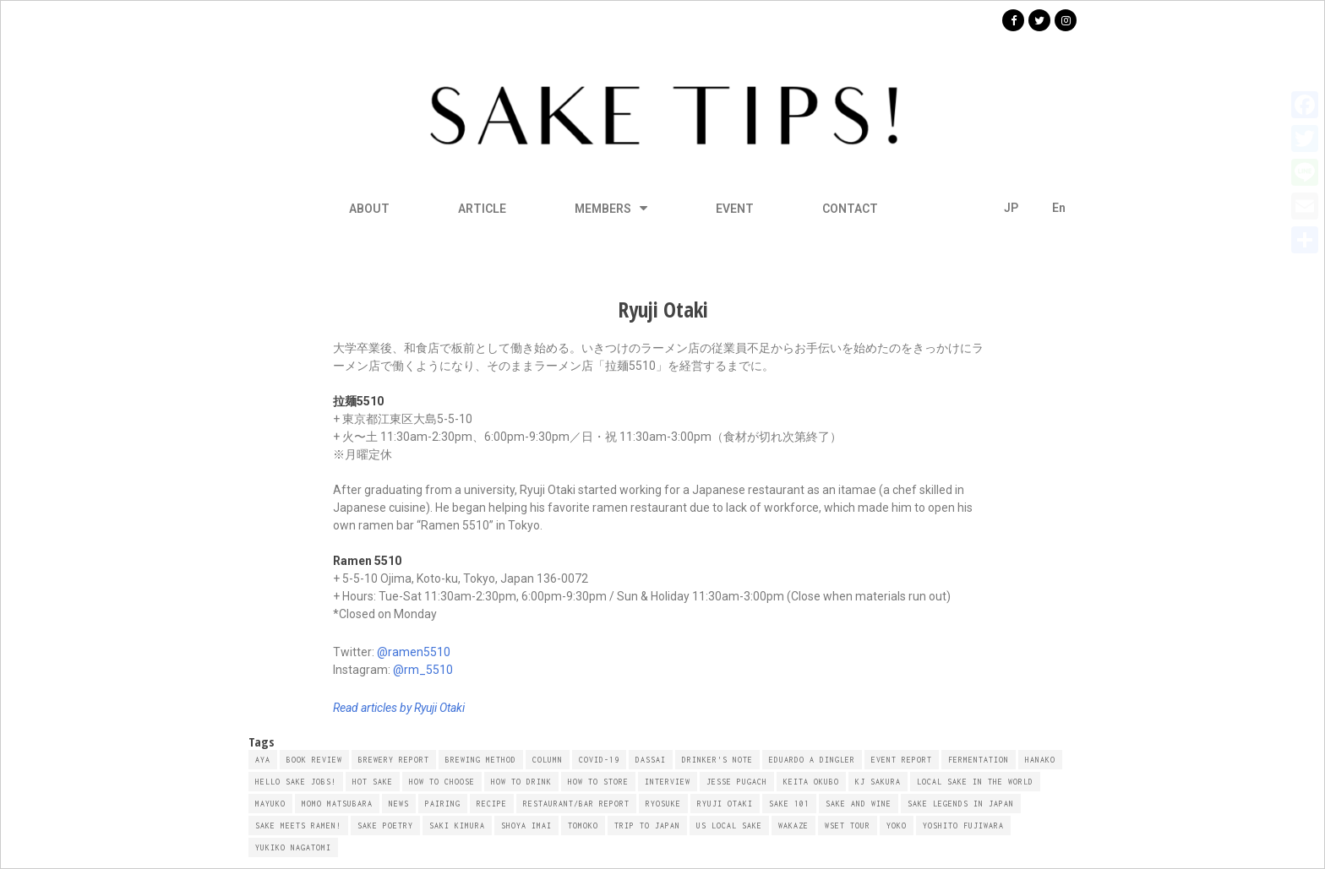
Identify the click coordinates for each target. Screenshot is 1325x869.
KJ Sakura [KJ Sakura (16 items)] (878, 781)
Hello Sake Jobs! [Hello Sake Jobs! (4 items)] (295, 781)
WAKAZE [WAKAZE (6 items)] (793, 825)
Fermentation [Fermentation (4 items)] (978, 759)
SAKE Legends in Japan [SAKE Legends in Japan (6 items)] (961, 803)
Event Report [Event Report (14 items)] (901, 759)
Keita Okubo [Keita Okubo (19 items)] (811, 781)
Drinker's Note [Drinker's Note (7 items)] (717, 759)
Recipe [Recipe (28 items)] (492, 803)
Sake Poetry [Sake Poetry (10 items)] (385, 825)
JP (1011, 208)
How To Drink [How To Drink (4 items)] (521, 781)
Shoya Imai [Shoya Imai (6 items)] (526, 825)
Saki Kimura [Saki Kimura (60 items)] (457, 825)
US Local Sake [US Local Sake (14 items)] (729, 825)
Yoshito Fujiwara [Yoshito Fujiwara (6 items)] (963, 825)
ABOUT (369, 208)
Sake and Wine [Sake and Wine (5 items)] (859, 803)
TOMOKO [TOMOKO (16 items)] (583, 825)
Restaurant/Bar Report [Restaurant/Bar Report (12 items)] (576, 803)
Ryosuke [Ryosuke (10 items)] (663, 803)
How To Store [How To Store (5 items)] (598, 781)
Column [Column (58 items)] (547, 759)
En (1059, 208)
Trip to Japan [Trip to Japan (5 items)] (647, 825)
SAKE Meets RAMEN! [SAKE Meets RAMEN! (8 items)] (298, 825)
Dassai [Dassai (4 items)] (650, 759)
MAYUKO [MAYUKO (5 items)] (270, 803)
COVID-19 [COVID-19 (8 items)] (599, 759)
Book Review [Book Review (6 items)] (314, 759)
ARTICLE (482, 208)
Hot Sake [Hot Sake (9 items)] (372, 781)
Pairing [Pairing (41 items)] (443, 803)
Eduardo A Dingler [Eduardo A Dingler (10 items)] (812, 759)
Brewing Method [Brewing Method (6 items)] (480, 759)
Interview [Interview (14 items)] (667, 781)
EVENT (735, 208)
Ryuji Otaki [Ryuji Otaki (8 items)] (725, 803)
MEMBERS (611, 208)
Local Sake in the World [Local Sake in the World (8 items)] (975, 781)
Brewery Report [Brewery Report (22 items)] (393, 759)
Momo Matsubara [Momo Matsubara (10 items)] (337, 803)
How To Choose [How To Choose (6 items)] (442, 781)
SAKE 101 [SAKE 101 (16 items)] (789, 803)
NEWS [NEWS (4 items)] (399, 803)
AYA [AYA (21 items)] (262, 759)
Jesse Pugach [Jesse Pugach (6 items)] (736, 781)
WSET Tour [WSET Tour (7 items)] (847, 825)
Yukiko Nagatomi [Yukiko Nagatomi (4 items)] (293, 847)
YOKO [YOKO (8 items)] (896, 825)
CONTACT (850, 208)
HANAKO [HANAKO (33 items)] (1040, 759)
